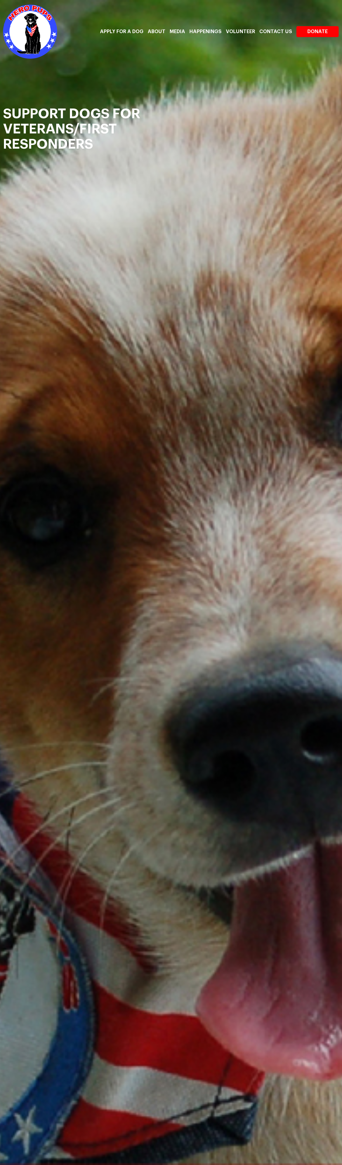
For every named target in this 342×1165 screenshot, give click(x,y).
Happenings (205, 31)
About (156, 31)
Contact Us (275, 31)
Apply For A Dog (121, 31)
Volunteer (240, 31)
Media (177, 31)
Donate (317, 31)
